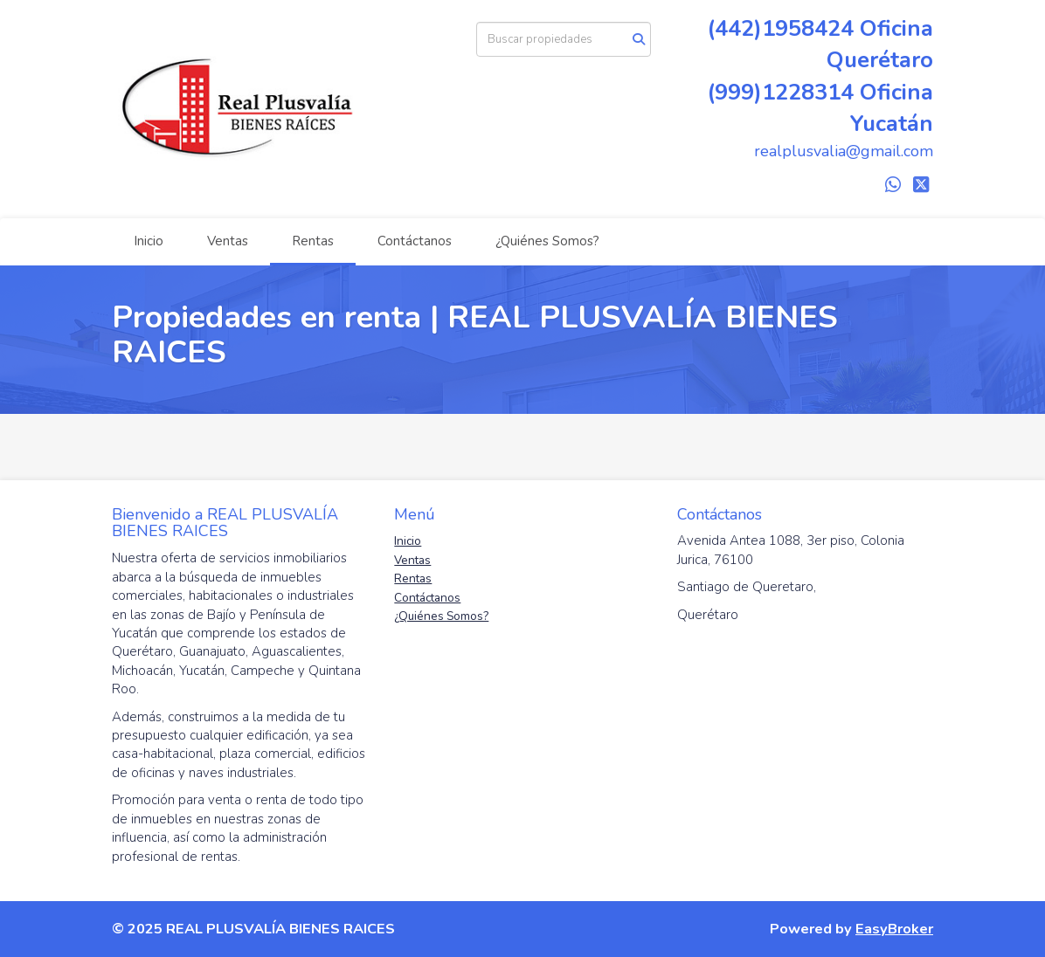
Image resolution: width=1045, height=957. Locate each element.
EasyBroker (894, 929)
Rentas (313, 241)
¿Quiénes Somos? (547, 241)
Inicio (148, 241)
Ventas (227, 241)
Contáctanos (414, 241)
